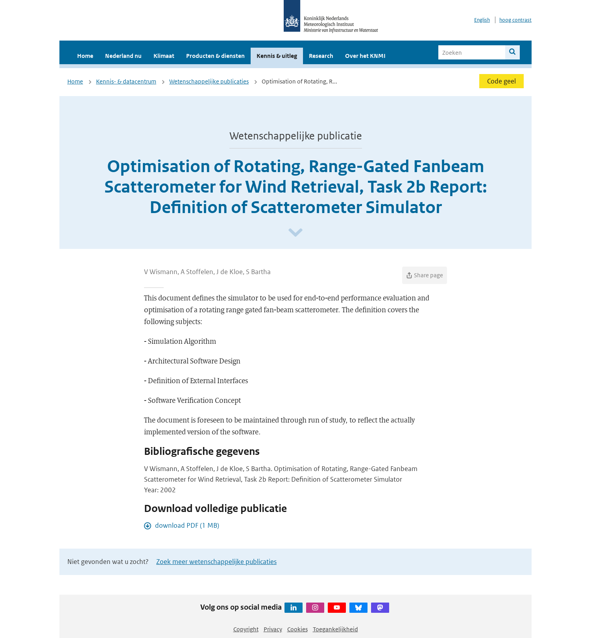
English (482, 20)
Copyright (246, 629)
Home (85, 55)
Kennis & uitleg (277, 55)
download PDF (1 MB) (187, 525)
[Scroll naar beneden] (295, 233)
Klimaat (163, 55)
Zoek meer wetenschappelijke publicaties (216, 561)
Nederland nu (123, 55)
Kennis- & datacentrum (126, 81)
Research (321, 55)
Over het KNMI (365, 55)
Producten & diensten (215, 55)
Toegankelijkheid (335, 629)
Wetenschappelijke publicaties (209, 81)
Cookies (297, 629)
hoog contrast (515, 20)
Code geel (501, 81)
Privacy (273, 629)
